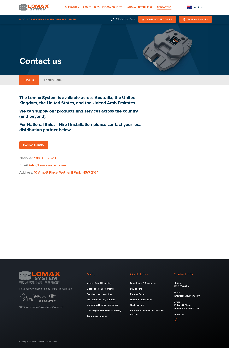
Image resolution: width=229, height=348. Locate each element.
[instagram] (175, 319)
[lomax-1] (34, 5)
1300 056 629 (45, 158)
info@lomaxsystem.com (47, 165)
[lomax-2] (39, 272)
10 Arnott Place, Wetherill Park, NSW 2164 (66, 172)
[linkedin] (182, 319)
